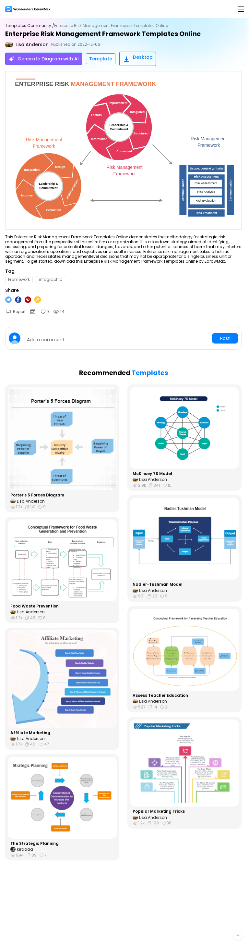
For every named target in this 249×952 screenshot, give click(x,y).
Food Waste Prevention (34, 606)
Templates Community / (29, 25)
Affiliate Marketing (30, 733)
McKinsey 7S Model (152, 473)
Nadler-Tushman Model (158, 584)
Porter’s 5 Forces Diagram (37, 495)
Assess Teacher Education (160, 695)
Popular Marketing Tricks (159, 811)
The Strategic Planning (34, 843)
